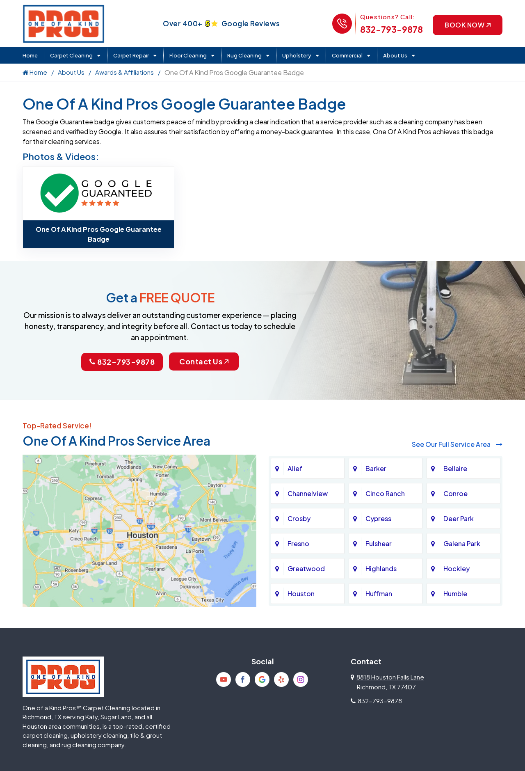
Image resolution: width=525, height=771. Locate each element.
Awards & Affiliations (124, 72)
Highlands (381, 568)
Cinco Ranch (385, 493)
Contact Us (203, 361)
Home (30, 55)
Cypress (378, 518)
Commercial (347, 55)
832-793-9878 (391, 29)
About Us (395, 55)
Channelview (308, 493)
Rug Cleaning (244, 55)
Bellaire (455, 468)
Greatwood (306, 568)
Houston (301, 593)
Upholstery (296, 55)
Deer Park (458, 518)
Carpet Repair (131, 55)
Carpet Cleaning (71, 55)
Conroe (455, 493)
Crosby (299, 518)
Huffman (378, 593)
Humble (455, 593)
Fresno (298, 543)
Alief (295, 468)
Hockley (456, 568)
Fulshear (378, 543)
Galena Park (461, 543)
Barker (375, 468)
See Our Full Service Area (457, 444)
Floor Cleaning (188, 55)
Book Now (468, 25)
